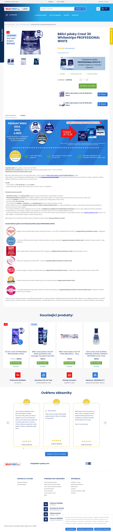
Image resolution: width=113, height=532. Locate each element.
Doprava (101, 1)
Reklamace (74, 486)
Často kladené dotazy (50, 482)
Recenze (51, 1)
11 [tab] (50, 448)
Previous (8, 423)
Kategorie (13, 15)
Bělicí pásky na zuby (24, 24)
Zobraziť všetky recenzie (56, 454)
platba (106, 1)
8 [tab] (42, 448)
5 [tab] (34, 448)
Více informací (101, 523)
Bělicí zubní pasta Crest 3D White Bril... (79, 93)
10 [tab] (47, 448)
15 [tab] (60, 448)
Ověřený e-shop (75, 482)
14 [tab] (58, 448)
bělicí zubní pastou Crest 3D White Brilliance (60, 175)
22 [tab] (79, 448)
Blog (45, 495)
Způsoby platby (21, 484)
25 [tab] (87, 448)
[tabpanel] (27, 425)
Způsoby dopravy (22, 482)
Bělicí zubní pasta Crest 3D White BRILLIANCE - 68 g (69, 353)
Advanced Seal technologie (52, 484)
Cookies (73, 489)
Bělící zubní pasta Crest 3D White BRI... (79, 103)
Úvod (17, 24)
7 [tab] (39, 448)
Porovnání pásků (49, 489)
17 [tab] (66, 448)
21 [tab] (76, 448)
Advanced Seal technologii (50, 177)
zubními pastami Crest (91, 212)
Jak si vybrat (60, 1)
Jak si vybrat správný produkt (52, 486)
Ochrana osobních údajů (78, 491)
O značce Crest (41, 15)
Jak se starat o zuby (50, 493)
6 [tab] (37, 448)
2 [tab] (26, 448)
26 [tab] (89, 448)
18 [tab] (68, 448)
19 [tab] (71, 448)
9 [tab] (44, 448)
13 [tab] (55, 448)
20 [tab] (74, 448)
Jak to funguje (55, 15)
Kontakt (75, 15)
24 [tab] (84, 448)
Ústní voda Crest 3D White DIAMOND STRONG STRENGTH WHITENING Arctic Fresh (96, 354)
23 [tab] (82, 448)
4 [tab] (31, 448)
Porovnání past (48, 491)
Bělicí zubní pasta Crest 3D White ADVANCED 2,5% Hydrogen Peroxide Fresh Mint (42, 354)
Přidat (103, 94)
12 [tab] (52, 448)
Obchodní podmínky (77, 484)
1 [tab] (23, 448)
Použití (66, 15)
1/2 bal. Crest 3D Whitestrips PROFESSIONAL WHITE (16, 353)
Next (105, 423)
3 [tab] (29, 448)
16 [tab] (63, 448)
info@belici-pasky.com (11, 1)
